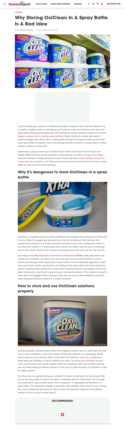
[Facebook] (89, 4)
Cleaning (19, 12)
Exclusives (41, 4)
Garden (78, 4)
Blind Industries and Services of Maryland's (55, 255)
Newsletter (113, 4)
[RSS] (102, 4)
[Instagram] (93, 4)
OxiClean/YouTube (100, 344)
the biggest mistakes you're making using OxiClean (62, 134)
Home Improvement (61, 4)
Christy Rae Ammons (25, 30)
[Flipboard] (98, 4)
